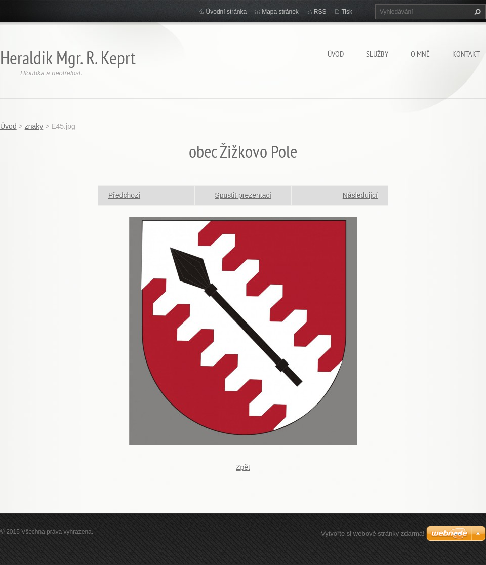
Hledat (476, 11)
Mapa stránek (280, 11)
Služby (377, 54)
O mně (420, 54)
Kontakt (466, 54)
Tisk (346, 11)
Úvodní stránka (226, 11)
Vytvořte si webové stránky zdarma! (373, 533)
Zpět (243, 467)
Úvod (336, 54)
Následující (360, 195)
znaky (34, 126)
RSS (320, 11)
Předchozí (124, 195)
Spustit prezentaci (243, 195)
